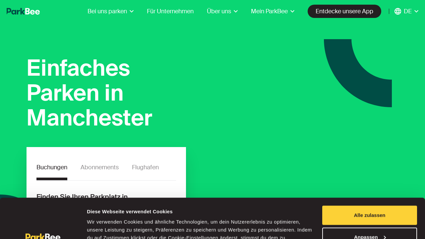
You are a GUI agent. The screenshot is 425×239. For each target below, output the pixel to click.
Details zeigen (103, 218)
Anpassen (370, 199)
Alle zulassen (369, 178)
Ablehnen (369, 221)
